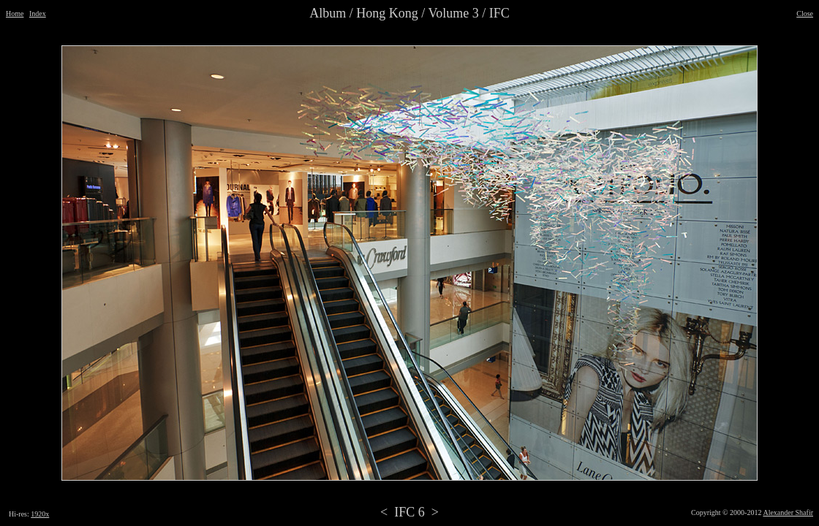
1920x (40, 514)
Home (14, 13)
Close (804, 13)
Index (37, 13)
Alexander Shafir (788, 512)
